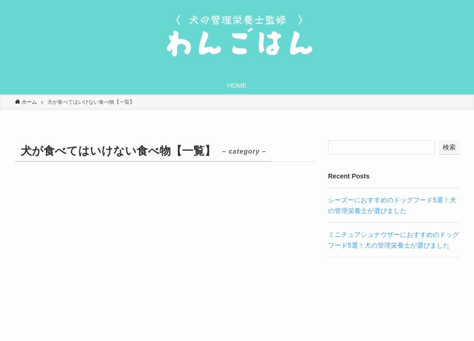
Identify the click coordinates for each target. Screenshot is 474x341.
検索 (449, 147)
